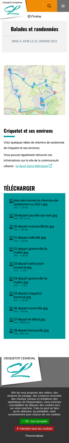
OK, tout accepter (35, 421)
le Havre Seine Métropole (32, 166)
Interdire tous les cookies (34, 428)
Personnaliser (35, 435)
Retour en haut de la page (60, 357)
